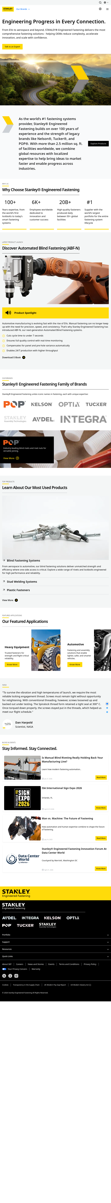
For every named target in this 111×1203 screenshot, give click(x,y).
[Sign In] (100, 9)
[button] (100, 2)
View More (11, 458)
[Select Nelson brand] (42, 404)
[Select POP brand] (15, 404)
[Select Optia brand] (69, 404)
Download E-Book (14, 357)
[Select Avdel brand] (43, 419)
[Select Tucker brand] (96, 404)
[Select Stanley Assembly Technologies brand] (15, 419)
